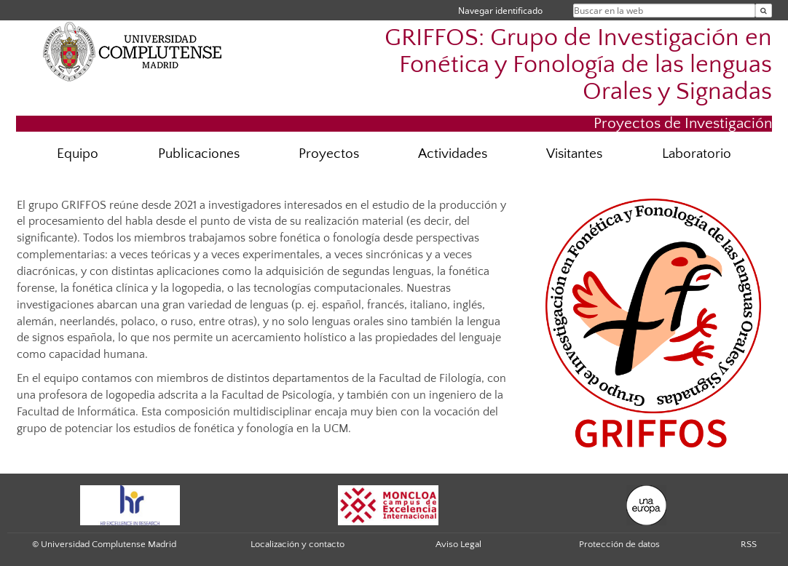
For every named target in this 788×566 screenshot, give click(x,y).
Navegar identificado (500, 10)
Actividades (452, 154)
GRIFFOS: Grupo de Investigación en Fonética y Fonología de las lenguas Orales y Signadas (578, 65)
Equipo (77, 154)
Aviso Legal (458, 544)
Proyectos (329, 154)
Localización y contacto (297, 544)
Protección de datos (619, 544)
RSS (749, 544)
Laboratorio (696, 154)
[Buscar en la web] (763, 10)
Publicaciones (199, 154)
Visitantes (574, 154)
